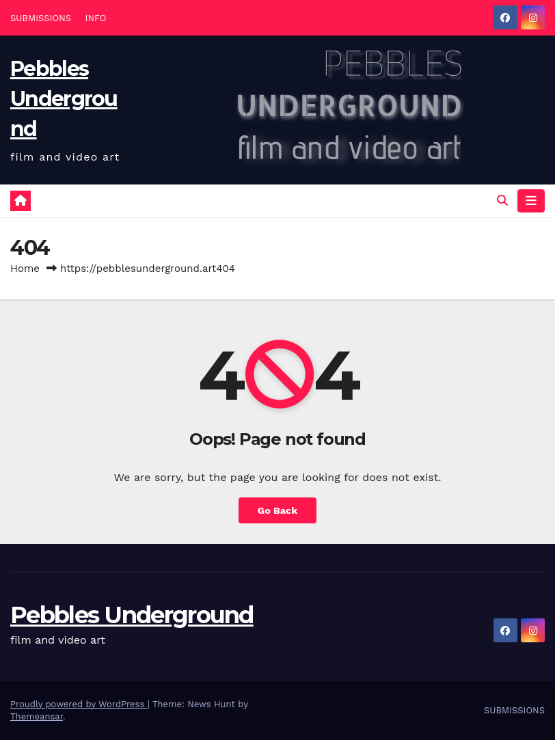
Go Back (277, 510)
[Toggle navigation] (531, 201)
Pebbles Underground (64, 98)
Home (25, 268)
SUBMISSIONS (40, 18)
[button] (502, 200)
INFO (96, 18)
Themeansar (36, 716)
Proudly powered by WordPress (79, 704)
